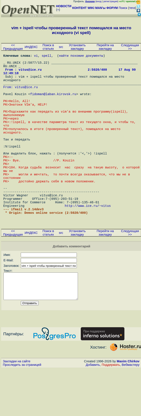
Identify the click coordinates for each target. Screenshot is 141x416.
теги (132, 8)
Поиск (123, 8)
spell (46, 56)
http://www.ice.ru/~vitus (88, 244)
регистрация (110, 1)
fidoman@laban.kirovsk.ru (53, 104)
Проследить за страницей (22, 412)
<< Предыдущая (13, 46)
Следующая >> (130, 46)
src (61, 47)
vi (36, 56)
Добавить (93, 412)
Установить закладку (77, 46)
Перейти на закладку (105, 46)
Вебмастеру (130, 412)
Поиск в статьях (48, 46)
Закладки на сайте (16, 408)
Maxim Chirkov (128, 408)
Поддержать (111, 412)
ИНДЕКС (31, 47)
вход (98, 1)
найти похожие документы (81, 56)
